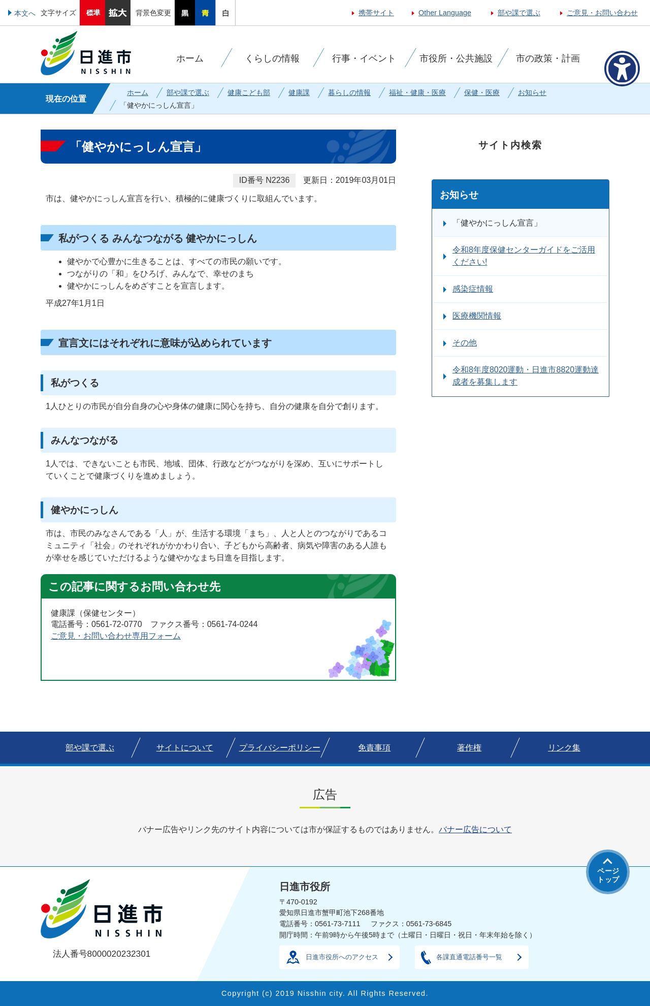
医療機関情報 (476, 315)
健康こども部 (249, 92)
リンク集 (564, 747)
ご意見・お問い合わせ (602, 13)
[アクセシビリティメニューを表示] (622, 68)
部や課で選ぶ (519, 13)
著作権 (469, 747)
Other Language (444, 13)
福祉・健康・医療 (417, 92)
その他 (464, 342)
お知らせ (532, 92)
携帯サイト (376, 13)
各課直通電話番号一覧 (469, 957)
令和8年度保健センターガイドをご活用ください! (523, 255)
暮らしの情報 (349, 92)
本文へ (25, 13)
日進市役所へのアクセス (342, 957)
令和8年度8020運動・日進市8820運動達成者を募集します (525, 375)
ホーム (137, 92)
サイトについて (184, 747)
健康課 (299, 92)
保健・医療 (482, 92)
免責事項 (374, 747)
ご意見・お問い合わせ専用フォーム (116, 636)
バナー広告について (475, 829)
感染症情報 (472, 289)
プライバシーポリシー (279, 747)
